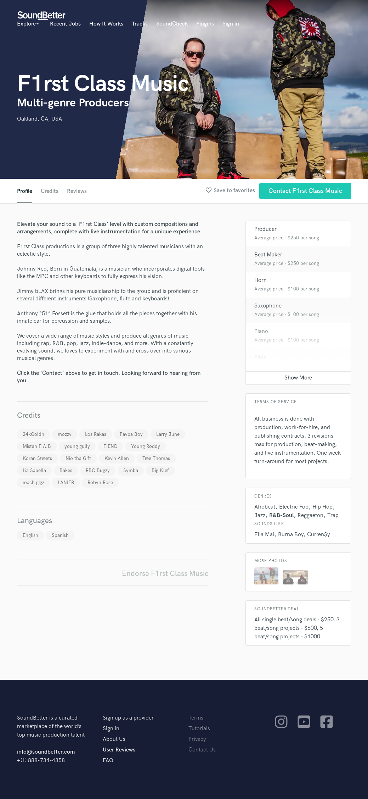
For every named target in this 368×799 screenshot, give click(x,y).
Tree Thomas (156, 458)
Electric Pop (293, 507)
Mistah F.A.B (37, 446)
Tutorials (199, 728)
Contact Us (202, 750)
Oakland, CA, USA (39, 119)
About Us (114, 739)
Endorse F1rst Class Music (165, 573)
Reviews (77, 191)
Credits (49, 191)
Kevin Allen (116, 458)
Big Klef (160, 470)
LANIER (66, 482)
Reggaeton (310, 515)
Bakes (66, 470)
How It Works (106, 24)
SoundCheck (172, 24)
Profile (24, 191)
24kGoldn (33, 434)
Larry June (168, 434)
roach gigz (33, 482)
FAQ (108, 760)
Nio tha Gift (78, 458)
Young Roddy (145, 446)
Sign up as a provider (128, 718)
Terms (195, 718)
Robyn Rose (100, 482)
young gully (77, 446)
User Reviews (119, 750)
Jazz (259, 515)
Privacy (197, 739)
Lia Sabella (34, 470)
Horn (260, 280)
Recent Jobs (65, 24)
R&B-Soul (281, 515)
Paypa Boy (131, 434)
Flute (260, 357)
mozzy (65, 434)
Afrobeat (264, 507)
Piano (261, 331)
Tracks (140, 24)
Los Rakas (95, 434)
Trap (333, 515)
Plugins (205, 24)
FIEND (110, 446)
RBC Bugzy (98, 470)
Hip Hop (322, 507)
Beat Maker (268, 254)
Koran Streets (37, 458)
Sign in (230, 24)
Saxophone (268, 306)
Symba (130, 470)
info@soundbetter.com (46, 752)
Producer (265, 229)
